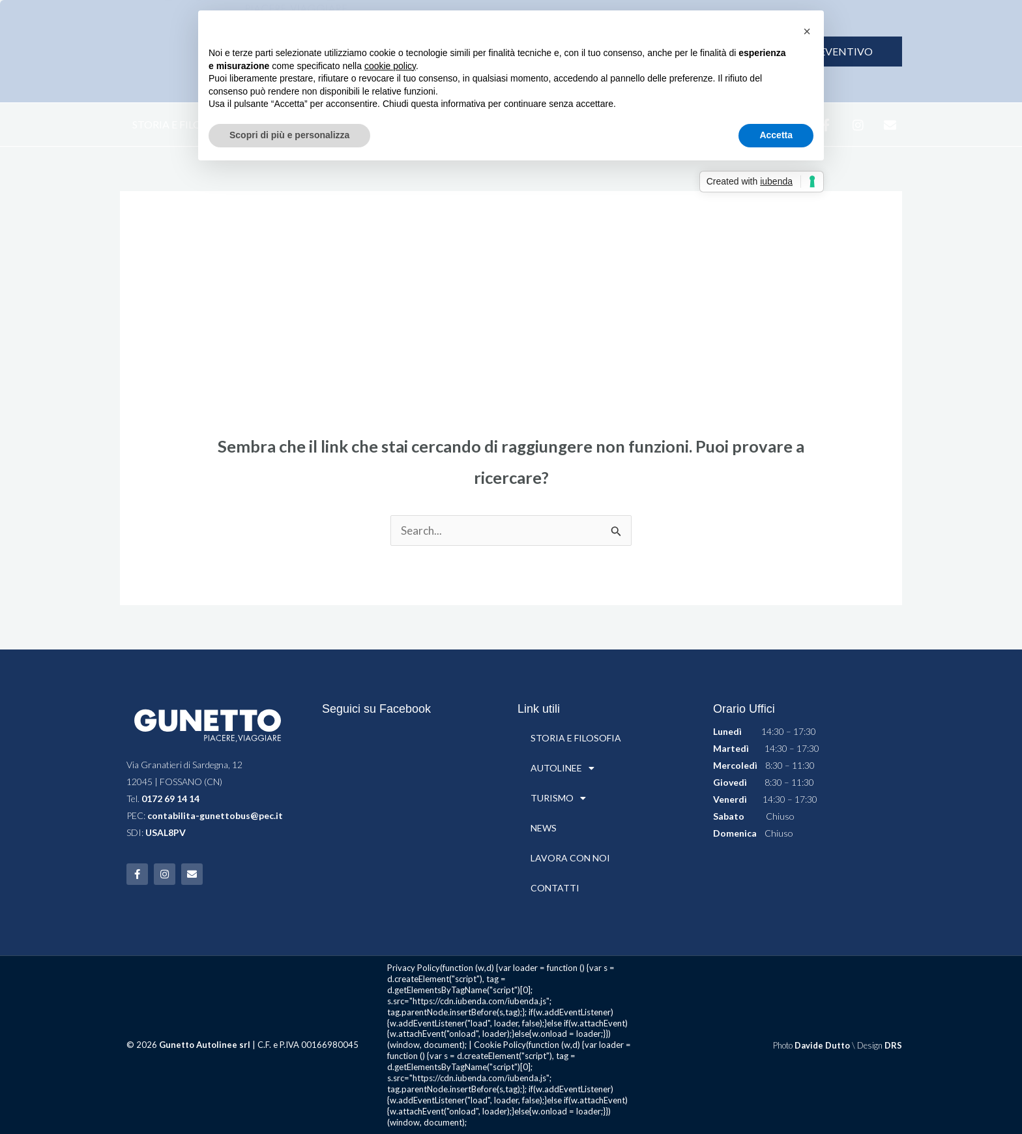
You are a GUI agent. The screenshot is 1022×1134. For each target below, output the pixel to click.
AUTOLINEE (562, 768)
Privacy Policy (413, 967)
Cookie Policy (500, 1044)
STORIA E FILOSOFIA (181, 124)
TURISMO (558, 798)
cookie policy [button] (390, 66)
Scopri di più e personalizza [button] (289, 135)
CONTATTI (555, 887)
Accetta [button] (776, 135)
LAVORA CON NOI (570, 857)
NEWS (544, 827)
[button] (806, 31)
